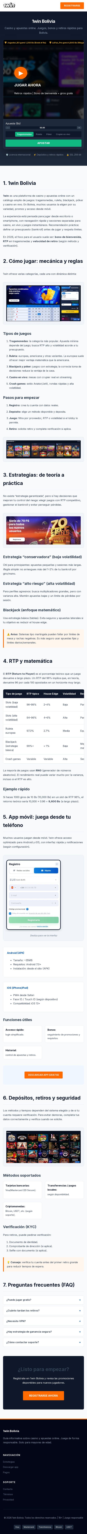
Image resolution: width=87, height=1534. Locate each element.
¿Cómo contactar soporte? (22, 1342)
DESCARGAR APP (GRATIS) (43, 1075)
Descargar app (10, 1467)
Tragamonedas (24, 134)
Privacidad (8, 1499)
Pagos (6, 1472)
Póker (49, 134)
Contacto (8, 1489)
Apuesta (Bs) (13, 123)
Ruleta (39, 134)
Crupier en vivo (63, 134)
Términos (8, 1494)
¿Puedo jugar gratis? (18, 1299)
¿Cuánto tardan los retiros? (23, 1310)
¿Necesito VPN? (16, 1321)
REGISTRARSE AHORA (43, 1395)
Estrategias (9, 1461)
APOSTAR (43, 143)
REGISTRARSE (72, 5)
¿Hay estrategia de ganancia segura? (29, 1331)
